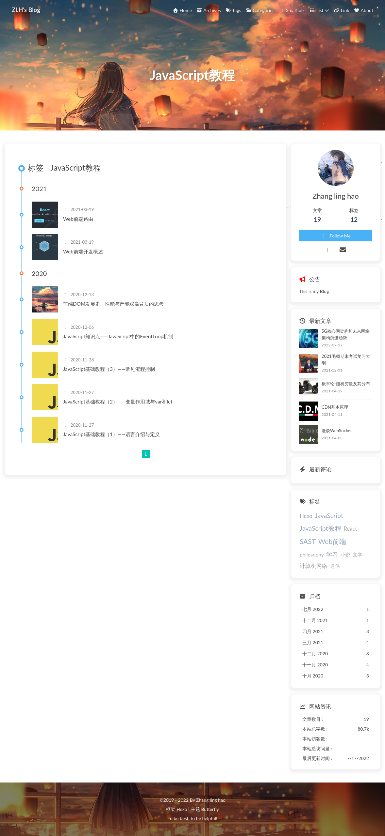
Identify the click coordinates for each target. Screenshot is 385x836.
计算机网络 (313, 565)
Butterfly (210, 809)
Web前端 (332, 541)
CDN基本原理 (335, 407)
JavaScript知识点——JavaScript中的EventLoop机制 (118, 336)
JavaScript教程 (320, 528)
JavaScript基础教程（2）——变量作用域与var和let (118, 401)
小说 (345, 554)
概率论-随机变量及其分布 (346, 383)
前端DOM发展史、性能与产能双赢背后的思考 (113, 304)
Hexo (306, 515)
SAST (308, 541)
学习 (332, 554)
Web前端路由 (78, 219)
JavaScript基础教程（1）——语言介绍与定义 (111, 434)
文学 (357, 554)
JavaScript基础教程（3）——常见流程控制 (109, 369)
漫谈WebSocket (337, 430)
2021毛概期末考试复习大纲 (346, 359)
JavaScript (329, 515)
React (350, 528)
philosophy (312, 554)
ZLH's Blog (26, 9)
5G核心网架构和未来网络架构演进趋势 (346, 334)
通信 (335, 566)
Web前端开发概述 (83, 251)
